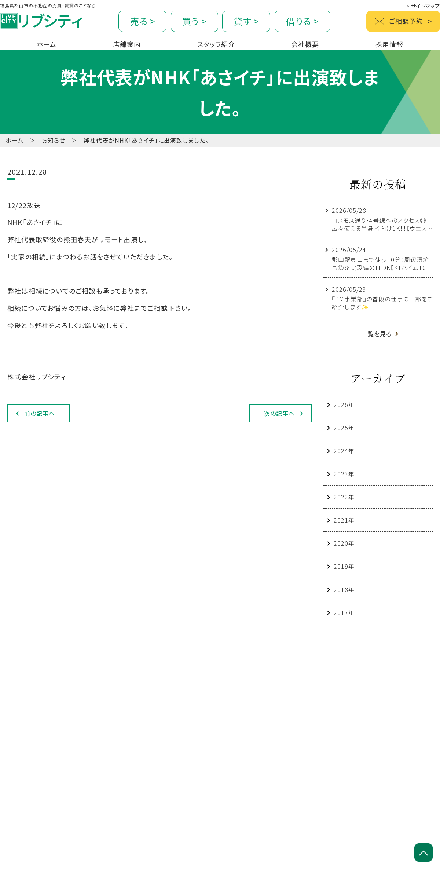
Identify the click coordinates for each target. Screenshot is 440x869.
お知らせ (53, 140)
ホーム (14, 140)
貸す (246, 21)
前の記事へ (39, 413)
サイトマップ (423, 6)
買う (194, 21)
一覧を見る (377, 333)
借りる (302, 21)
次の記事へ (279, 413)
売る (142, 21)
